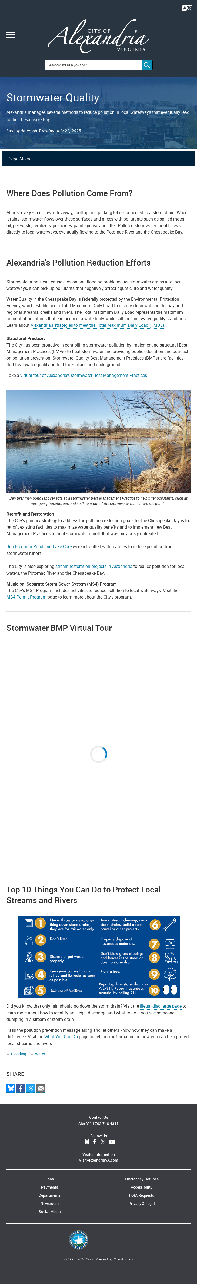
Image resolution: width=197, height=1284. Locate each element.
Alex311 (85, 1123)
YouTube (112, 1142)
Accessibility (141, 1187)
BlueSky (87, 1142)
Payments (49, 1187)
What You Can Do (61, 1037)
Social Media (50, 1211)
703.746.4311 (107, 1123)
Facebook (94, 1142)
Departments (50, 1195)
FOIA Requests (141, 1195)
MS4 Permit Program (26, 597)
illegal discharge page (161, 1006)
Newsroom (50, 1203)
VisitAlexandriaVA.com (98, 1160)
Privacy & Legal (142, 1203)
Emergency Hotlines (142, 1179)
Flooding (18, 1053)
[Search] (147, 65)
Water (40, 1053)
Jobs (49, 1179)
